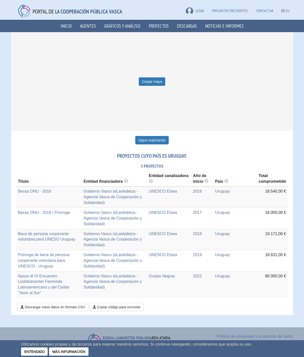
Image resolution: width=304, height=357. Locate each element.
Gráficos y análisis (122, 26)
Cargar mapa (152, 82)
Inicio (66, 26)
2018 (197, 234)
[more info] (206, 181)
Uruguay (222, 191)
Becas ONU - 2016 (34, 191)
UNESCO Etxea (163, 191)
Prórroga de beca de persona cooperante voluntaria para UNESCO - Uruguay (44, 260)
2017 (197, 212)
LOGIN (195, 10)
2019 (197, 255)
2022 (197, 276)
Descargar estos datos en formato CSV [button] (52, 307)
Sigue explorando (152, 140)
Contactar (264, 10)
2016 (197, 191)
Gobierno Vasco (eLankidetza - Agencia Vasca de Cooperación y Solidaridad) (113, 197)
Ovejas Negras (162, 276)
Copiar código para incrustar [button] (116, 307)
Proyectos (159, 26)
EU (287, 10)
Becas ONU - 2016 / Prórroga (44, 212)
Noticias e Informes (224, 26)
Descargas (187, 26)
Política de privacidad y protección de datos (255, 336)
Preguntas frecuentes (230, 10)
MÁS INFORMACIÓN (68, 352)
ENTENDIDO (34, 352)
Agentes (88, 26)
